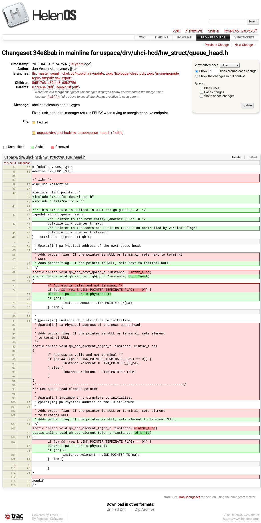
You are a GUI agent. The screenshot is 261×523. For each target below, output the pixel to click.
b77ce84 (39, 87)
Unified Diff (116, 509)
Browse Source (213, 37)
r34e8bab (24, 163)
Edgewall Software (49, 519)
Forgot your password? (240, 30)
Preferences (194, 30)
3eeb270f (63, 87)
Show (201, 71)
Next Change (244, 45)
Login (177, 30)
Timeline (161, 37)
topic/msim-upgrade (163, 73)
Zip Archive (144, 509)
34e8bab (45, 53)
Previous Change (217, 45)
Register (213, 30)
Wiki (142, 37)
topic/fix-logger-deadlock (125, 73)
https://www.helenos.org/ (241, 519)
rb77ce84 (10, 163)
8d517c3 (39, 83)
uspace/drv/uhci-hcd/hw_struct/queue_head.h (164, 53)
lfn (34, 73)
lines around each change (233, 71)
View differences (207, 65)
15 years (76, 64)
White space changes (219, 96)
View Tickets (245, 37)
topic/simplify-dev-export (52, 78)
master (43, 73)
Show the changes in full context (220, 76)
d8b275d (69, 83)
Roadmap (184, 37)
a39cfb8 (53, 83)
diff (50, 87)
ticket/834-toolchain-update (82, 73)
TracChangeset (189, 497)
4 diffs (117, 133)
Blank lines (211, 88)
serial (54, 73)
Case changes (214, 92)
